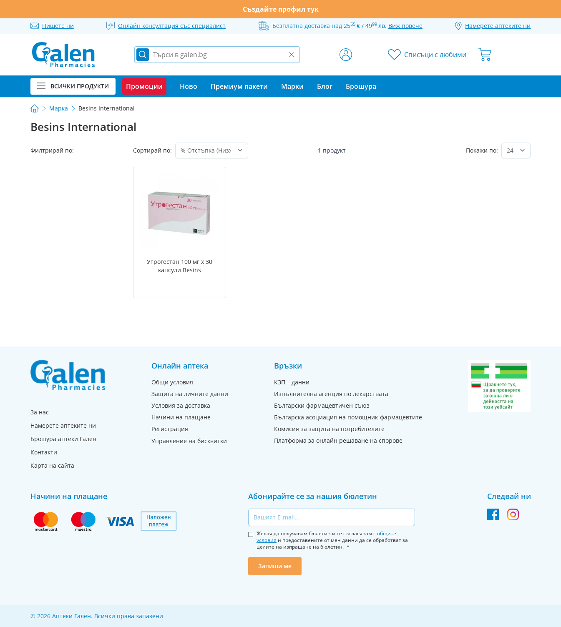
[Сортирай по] (211, 150)
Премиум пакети (239, 86)
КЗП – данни (291, 382)
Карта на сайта (52, 465)
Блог (324, 86)
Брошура (361, 86)
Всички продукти (73, 86)
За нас (39, 412)
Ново (188, 86)
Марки (292, 86)
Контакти (43, 452)
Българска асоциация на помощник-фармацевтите (348, 417)
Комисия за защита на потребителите (329, 429)
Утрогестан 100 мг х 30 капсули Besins (179, 266)
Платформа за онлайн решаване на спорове (338, 440)
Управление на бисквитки (189, 441)
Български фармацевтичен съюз (322, 405)
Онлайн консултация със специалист (172, 26)
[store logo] (63, 54)
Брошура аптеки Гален (63, 439)
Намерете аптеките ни (63, 425)
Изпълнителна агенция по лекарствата (331, 394)
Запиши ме (275, 566)
